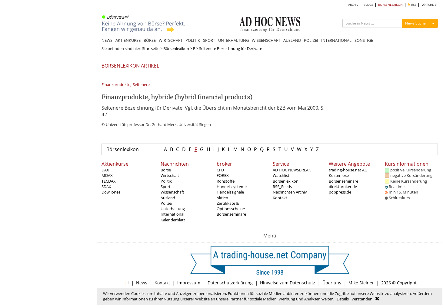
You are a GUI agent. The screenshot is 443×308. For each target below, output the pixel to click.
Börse (166, 170)
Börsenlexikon (176, 48)
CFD (220, 170)
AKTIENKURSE (128, 40)
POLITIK (192, 40)
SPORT (209, 40)
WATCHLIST (430, 5)
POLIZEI (311, 40)
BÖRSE (150, 40)
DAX (105, 170)
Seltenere (141, 85)
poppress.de (340, 192)
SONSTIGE (364, 40)
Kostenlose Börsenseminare (343, 178)
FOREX (223, 175)
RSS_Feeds (282, 186)
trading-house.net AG (348, 170)
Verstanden (361, 299)
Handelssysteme (232, 186)
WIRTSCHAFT (170, 40)
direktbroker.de (343, 186)
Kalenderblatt (173, 220)
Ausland (168, 197)
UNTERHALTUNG (233, 40)
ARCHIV (353, 5)
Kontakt (280, 197)
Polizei (166, 203)
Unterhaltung (173, 208)
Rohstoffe (226, 181)
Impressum (188, 283)
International (172, 214)
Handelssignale (230, 192)
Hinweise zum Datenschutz (287, 283)
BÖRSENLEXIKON (390, 5)
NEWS (107, 40)
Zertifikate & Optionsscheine (231, 205)
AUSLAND (292, 40)
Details (343, 299)
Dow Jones (111, 192)
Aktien (222, 197)
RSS (412, 5)
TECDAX (109, 181)
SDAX (106, 186)
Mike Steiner (361, 283)
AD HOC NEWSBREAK (292, 170)
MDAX (107, 175)
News (141, 283)
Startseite (150, 48)
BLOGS (368, 5)
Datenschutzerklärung (230, 283)
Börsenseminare (231, 214)
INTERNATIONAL (336, 40)
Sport (166, 186)
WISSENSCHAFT (266, 40)
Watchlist (281, 175)
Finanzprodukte (116, 85)
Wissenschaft (172, 192)
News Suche (415, 23)
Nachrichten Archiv (290, 192)
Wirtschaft (170, 175)
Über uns (331, 283)
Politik (166, 181)
